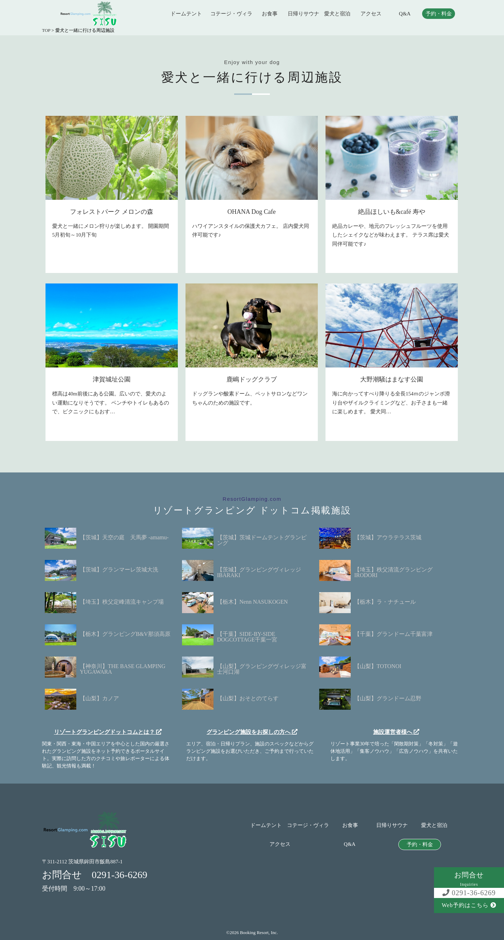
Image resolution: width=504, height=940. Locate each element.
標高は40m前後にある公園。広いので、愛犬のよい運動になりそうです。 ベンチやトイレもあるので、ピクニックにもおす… (110, 402)
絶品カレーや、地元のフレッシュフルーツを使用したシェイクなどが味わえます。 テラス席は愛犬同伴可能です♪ (390, 235)
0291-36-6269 (469, 893)
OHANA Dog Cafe (251, 211)
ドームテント (186, 13)
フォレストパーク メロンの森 (112, 211)
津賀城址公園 (112, 379)
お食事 (270, 13)
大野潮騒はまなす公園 (391, 379)
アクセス (371, 13)
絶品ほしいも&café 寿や (391, 211)
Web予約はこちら (469, 905)
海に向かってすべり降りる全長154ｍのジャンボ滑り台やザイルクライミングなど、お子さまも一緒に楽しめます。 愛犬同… (391, 402)
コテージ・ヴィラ (231, 13)
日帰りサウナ (303, 13)
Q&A (405, 13)
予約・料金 (439, 13)
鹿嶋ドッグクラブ (251, 379)
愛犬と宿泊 (337, 13)
